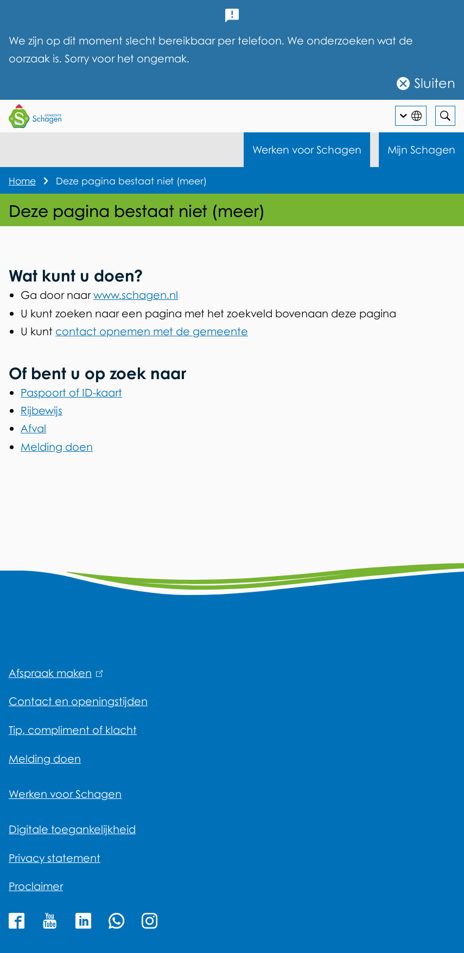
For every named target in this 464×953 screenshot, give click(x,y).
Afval (33, 428)
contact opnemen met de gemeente (151, 331)
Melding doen (57, 446)
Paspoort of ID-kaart (71, 392)
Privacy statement (54, 858)
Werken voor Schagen (306, 149)
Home (22, 181)
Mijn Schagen (421, 149)
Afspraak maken (56, 673)
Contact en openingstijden (78, 701)
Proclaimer (36, 886)
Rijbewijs (41, 410)
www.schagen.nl (135, 295)
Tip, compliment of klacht (73, 730)
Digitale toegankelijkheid (72, 829)
